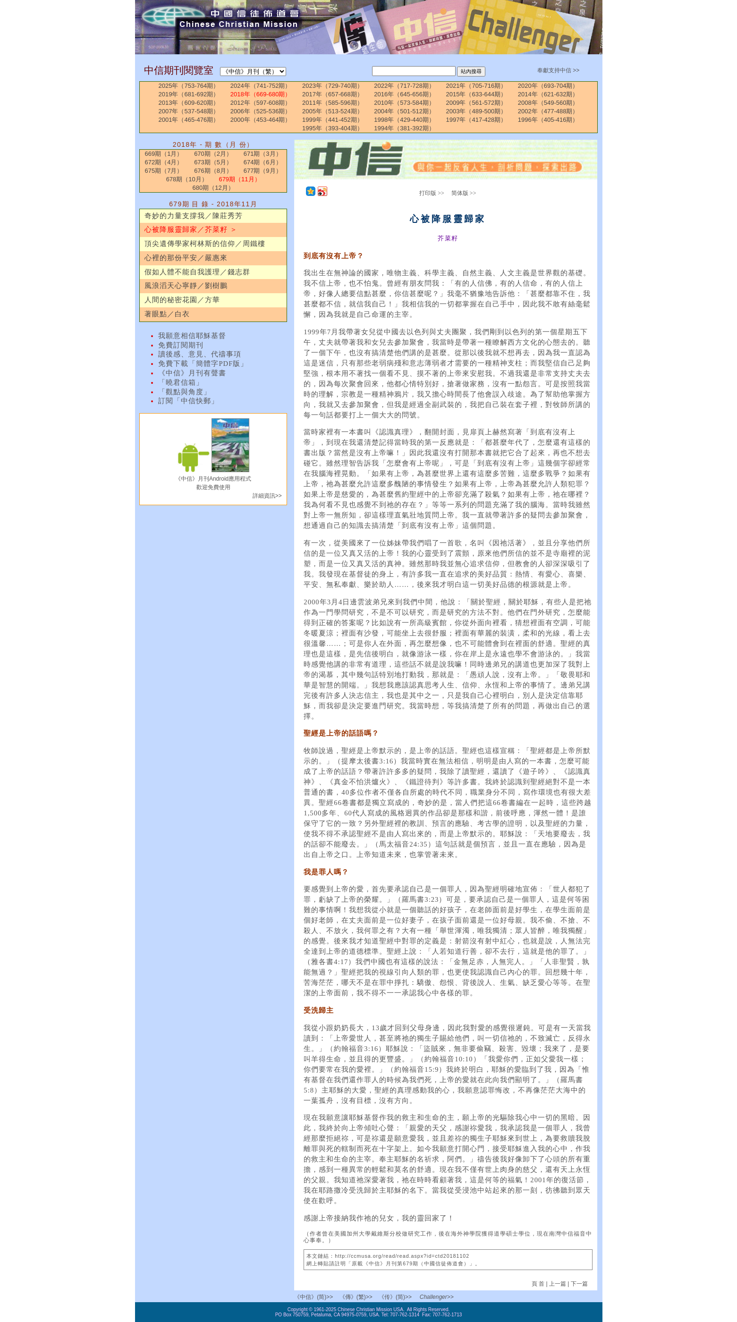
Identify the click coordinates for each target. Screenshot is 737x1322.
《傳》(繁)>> (356, 1297)
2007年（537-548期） (189, 111)
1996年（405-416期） (548, 119)
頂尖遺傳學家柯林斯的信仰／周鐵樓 (204, 243)
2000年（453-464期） (260, 119)
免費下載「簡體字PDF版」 (203, 363)
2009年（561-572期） (476, 102)
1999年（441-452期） (332, 119)
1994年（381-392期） (404, 128)
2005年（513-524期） (332, 111)
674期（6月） (263, 162)
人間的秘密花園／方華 (182, 300)
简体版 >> (463, 193)
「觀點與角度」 (184, 392)
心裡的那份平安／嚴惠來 (186, 258)
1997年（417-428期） (476, 119)
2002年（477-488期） (548, 111)
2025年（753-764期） (189, 85)
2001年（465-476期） (189, 119)
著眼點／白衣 (167, 314)
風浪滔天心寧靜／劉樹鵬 (186, 285)
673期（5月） (213, 162)
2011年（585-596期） (332, 102)
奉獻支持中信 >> (558, 70)
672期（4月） (164, 162)
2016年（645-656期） (404, 94)
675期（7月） (164, 170)
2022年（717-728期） (404, 85)
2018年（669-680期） (260, 94)
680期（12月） (213, 187)
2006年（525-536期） (260, 111)
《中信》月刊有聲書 (192, 373)
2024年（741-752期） (260, 85)
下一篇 (579, 1283)
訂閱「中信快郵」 (188, 401)
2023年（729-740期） (332, 85)
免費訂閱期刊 (180, 345)
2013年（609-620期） (189, 102)
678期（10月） (187, 179)
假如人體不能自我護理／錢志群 (197, 272)
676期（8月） (213, 170)
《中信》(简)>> (313, 1297)
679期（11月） (239, 179)
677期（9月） (263, 170)
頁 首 (539, 1283)
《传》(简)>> (395, 1297)
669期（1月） (164, 153)
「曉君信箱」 (180, 382)
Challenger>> (437, 1297)
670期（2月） (213, 153)
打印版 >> (431, 193)
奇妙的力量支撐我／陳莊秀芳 (193, 216)
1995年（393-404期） (332, 128)
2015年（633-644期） (476, 94)
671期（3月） (263, 153)
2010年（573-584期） (404, 102)
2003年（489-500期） (476, 111)
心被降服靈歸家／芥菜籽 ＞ (190, 229)
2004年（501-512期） (404, 111)
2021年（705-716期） (476, 85)
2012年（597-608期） (260, 102)
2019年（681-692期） (189, 94)
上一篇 (557, 1283)
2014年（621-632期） (548, 94)
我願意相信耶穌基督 (192, 335)
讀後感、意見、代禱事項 (199, 354)
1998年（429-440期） (404, 119)
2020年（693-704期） (548, 85)
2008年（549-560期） (548, 102)
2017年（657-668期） (332, 94)
